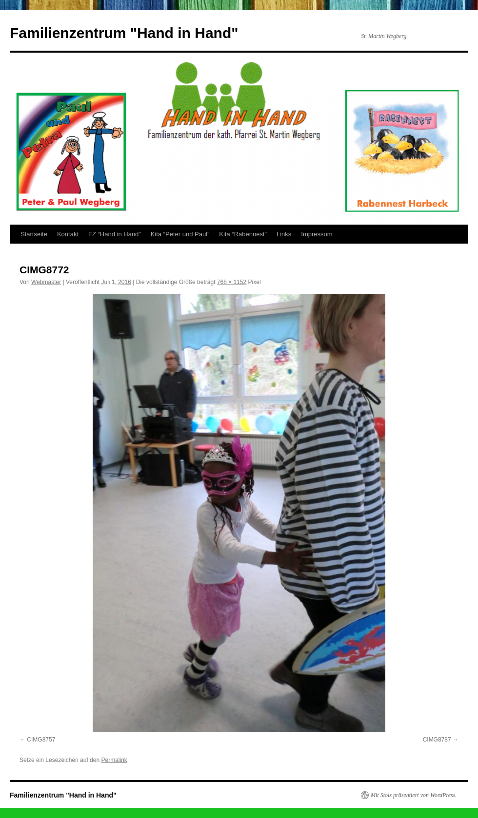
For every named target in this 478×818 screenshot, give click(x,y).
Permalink (114, 760)
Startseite (33, 234)
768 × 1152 (231, 282)
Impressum (316, 234)
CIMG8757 (41, 739)
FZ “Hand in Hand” (114, 234)
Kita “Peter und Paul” (180, 234)
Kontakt (68, 234)
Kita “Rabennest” (243, 234)
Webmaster (46, 282)
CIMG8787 (437, 739)
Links (284, 234)
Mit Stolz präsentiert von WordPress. (414, 795)
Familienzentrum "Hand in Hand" (124, 33)
